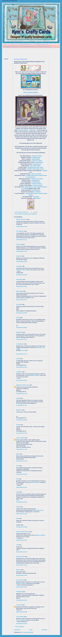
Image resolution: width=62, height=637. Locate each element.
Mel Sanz (18, 569)
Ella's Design (19, 291)
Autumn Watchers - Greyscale (26, 130)
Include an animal (37, 155)
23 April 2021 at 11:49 (21, 449)
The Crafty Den (20, 231)
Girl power (36, 196)
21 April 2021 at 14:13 (21, 405)
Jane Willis (19, 304)
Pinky (17, 500)
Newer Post (17, 629)
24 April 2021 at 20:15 (21, 502)
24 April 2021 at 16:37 (21, 487)
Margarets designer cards (22, 385)
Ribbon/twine (37, 198)
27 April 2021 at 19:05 (21, 527)
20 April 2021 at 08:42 (21, 327)
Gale (17, 479)
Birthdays (20, 213)
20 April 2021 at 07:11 (21, 299)
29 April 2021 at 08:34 (21, 600)
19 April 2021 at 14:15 (21, 226)
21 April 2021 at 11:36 (21, 393)
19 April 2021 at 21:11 (21, 239)
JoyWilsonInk (19, 272)
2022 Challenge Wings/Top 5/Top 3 (41, 44)
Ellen (17, 518)
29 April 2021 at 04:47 (21, 587)
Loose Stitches (20, 580)
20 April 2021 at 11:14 (21, 354)
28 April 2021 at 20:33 (21, 565)
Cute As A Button (20, 620)
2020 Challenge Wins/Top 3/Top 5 (27, 46)
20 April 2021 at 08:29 (21, 312)
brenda (18, 317)
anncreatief (19, 604)
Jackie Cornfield (20, 437)
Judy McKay (19, 279)
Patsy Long (19, 244)
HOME (4, 44)
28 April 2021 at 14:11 (21, 551)
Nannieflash (19, 332)
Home (30, 629)
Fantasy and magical (37, 178)
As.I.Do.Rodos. (20, 344)
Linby (17, 465)
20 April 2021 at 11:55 (21, 367)
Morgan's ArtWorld (21, 269)
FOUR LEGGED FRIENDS (31, 92)
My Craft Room (11, 44)
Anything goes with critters (35, 167)
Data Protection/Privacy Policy (42, 46)
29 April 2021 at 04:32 (21, 575)
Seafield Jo (19, 410)
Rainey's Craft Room (21, 219)
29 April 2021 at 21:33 (21, 623)
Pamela (18, 358)
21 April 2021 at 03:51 (21, 380)
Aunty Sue (19, 256)
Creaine (18, 398)
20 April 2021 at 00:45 (21, 274)
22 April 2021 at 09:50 (21, 420)
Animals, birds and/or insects (35, 169)
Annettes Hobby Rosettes (22, 531)
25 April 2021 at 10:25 (21, 513)
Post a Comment (19, 626)
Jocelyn (18, 424)
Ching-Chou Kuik (27, 213)
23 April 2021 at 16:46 (21, 474)
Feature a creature (36, 173)
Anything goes (36, 157)
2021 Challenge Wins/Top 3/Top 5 (10, 46)
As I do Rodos (24, 350)
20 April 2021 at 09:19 (21, 339)
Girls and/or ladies (35, 165)
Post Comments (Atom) (27, 632)
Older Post (44, 629)
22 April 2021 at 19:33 (21, 433)
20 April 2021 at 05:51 (21, 286)
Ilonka (17, 454)
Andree (18, 506)
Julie (17, 544)
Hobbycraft (33, 213)
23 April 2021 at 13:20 (21, 461)
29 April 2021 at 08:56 (21, 611)
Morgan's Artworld (34, 482)
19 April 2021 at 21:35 (21, 251)
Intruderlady (19, 591)
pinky (17, 492)
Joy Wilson (19, 266)
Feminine (37, 191)
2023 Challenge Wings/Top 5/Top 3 (24, 44)
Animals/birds (39, 162)
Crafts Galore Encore (38, 510)
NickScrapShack (20, 556)
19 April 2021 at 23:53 (21, 261)
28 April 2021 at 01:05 (21, 540)
